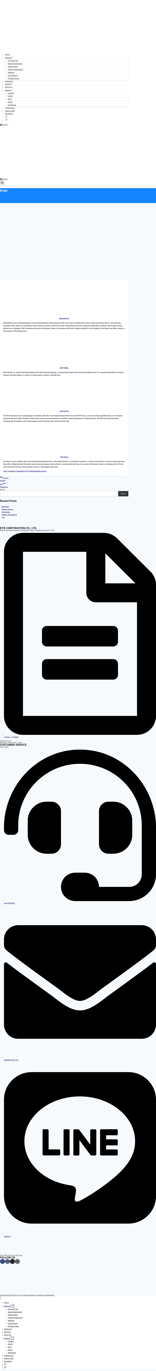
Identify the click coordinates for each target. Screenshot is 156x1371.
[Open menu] (2, 182)
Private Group (13, 78)
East (9, 99)
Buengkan (5, 507)
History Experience (15, 70)
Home (7, 55)
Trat (3, 517)
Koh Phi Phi (26, 471)
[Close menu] (0, 1298)
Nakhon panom (7, 509)
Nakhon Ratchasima (9, 515)
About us (8, 87)
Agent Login (10, 111)
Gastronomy (13, 67)
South (10, 96)
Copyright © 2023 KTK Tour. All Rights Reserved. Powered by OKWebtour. (27, 1295)
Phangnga (64, 485)
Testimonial (9, 108)
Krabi (33, 471)
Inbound (7, 1306)
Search (2, 490)
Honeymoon (13, 75)
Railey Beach (41, 471)
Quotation (9, 114)
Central (11, 93)
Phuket (64, 479)
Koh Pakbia (16, 471)
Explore (7, 1338)
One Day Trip (13, 61)
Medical (11, 72)
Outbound (9, 81)
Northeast (12, 105)
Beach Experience (15, 64)
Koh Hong (7, 471)
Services (8, 84)
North (10, 102)
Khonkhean (6, 512)
